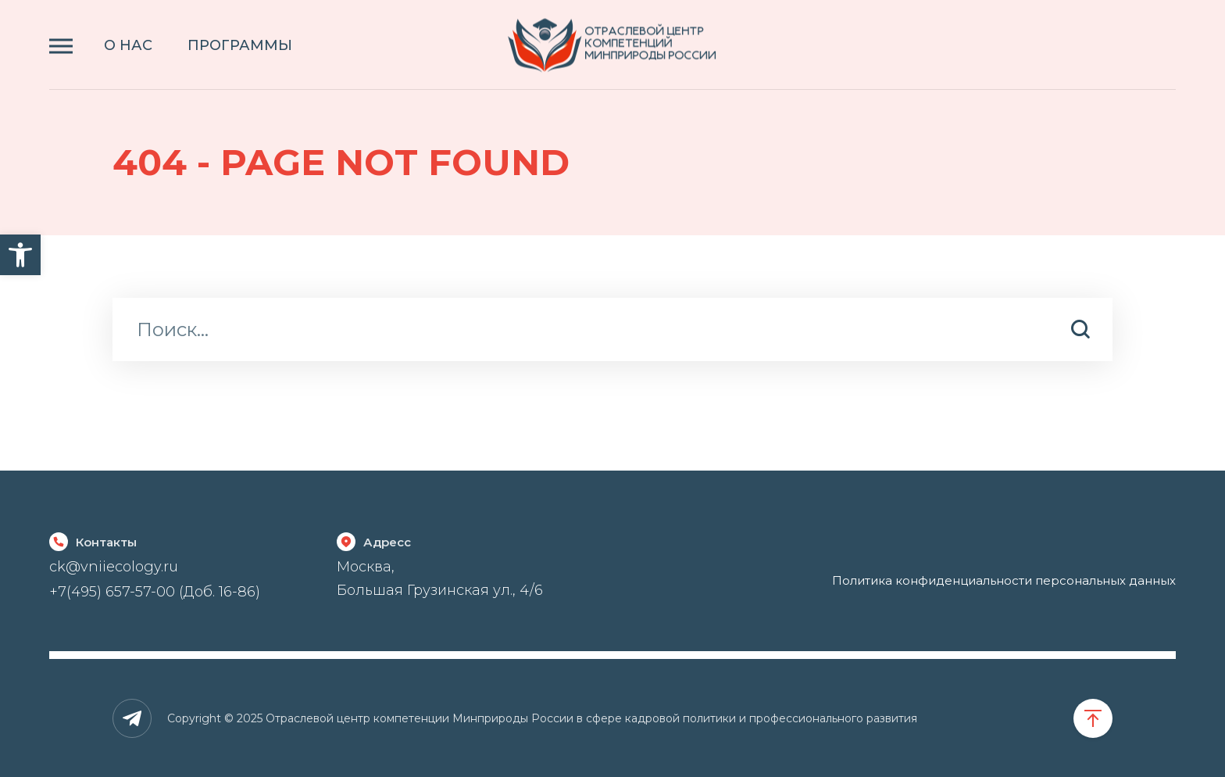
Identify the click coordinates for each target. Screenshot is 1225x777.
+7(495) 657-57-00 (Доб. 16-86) (154, 591)
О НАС (128, 45)
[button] (20, 255)
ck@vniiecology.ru (113, 566)
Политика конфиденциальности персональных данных (1004, 580)
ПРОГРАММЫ (240, 45)
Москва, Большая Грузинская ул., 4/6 (440, 578)
